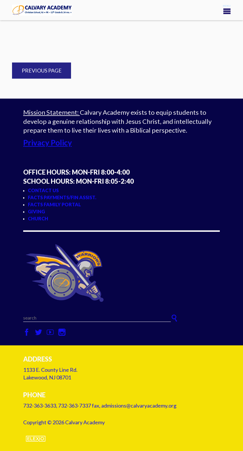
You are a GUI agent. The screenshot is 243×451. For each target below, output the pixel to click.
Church (38, 218)
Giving (36, 211)
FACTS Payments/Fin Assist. (62, 197)
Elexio (35, 439)
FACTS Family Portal (54, 204)
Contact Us (43, 190)
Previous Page (42, 70)
